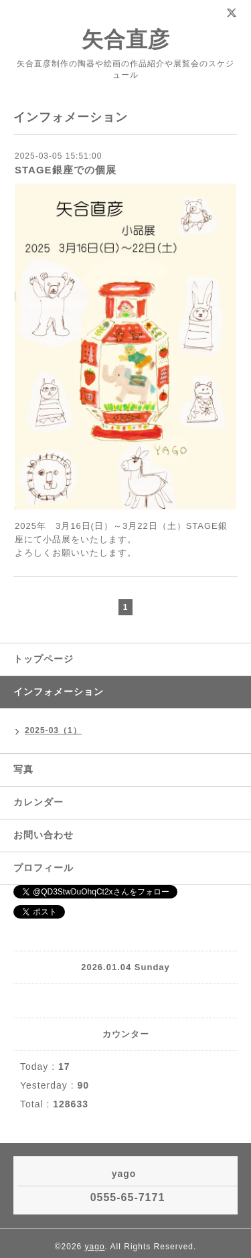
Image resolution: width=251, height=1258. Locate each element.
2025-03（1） (53, 730)
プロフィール (43, 867)
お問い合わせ (43, 835)
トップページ (43, 658)
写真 (23, 769)
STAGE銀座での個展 (65, 169)
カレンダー (38, 802)
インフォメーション (58, 691)
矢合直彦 (126, 39)
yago (95, 1246)
